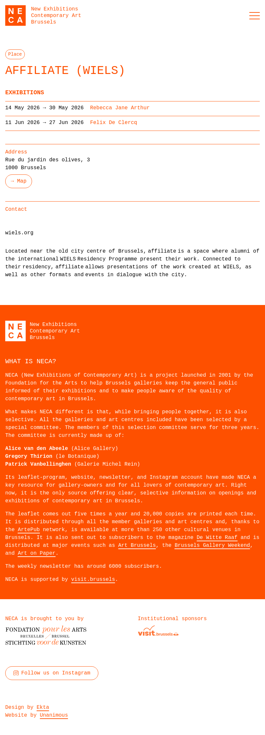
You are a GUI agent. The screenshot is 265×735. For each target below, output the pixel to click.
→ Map (18, 181)
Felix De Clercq (113, 123)
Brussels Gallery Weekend (212, 545)
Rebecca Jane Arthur (120, 108)
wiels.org (19, 233)
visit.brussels (93, 580)
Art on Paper (36, 553)
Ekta (43, 707)
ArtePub (29, 530)
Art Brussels (137, 545)
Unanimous (54, 715)
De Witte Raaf (217, 538)
